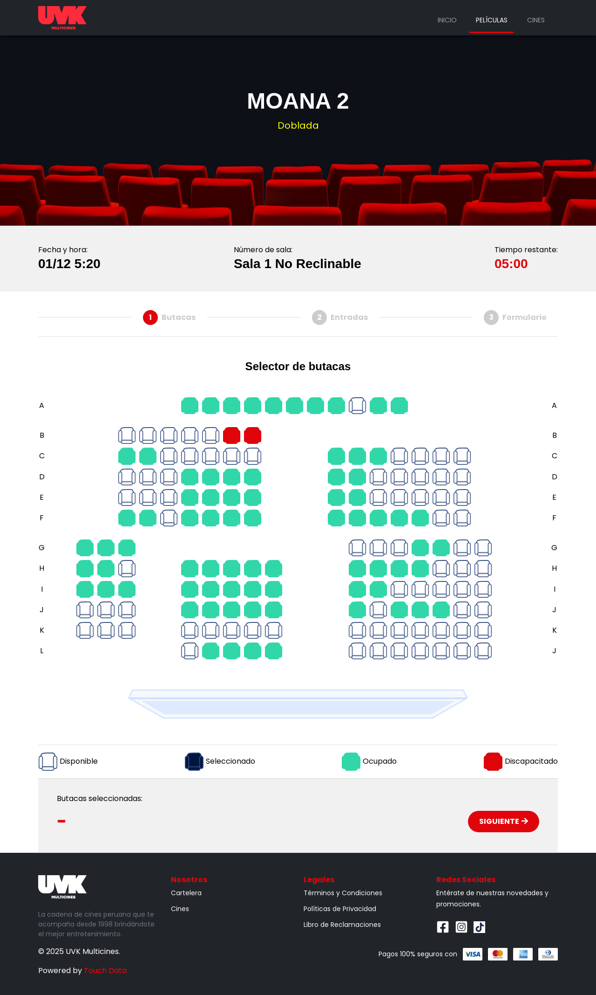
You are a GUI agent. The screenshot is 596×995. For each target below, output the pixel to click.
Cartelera (186, 893)
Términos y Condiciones (343, 893)
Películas (492, 20)
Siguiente (503, 821)
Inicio (447, 20)
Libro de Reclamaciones (342, 924)
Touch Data (105, 970)
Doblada (298, 125)
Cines (536, 20)
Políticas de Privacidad (340, 908)
